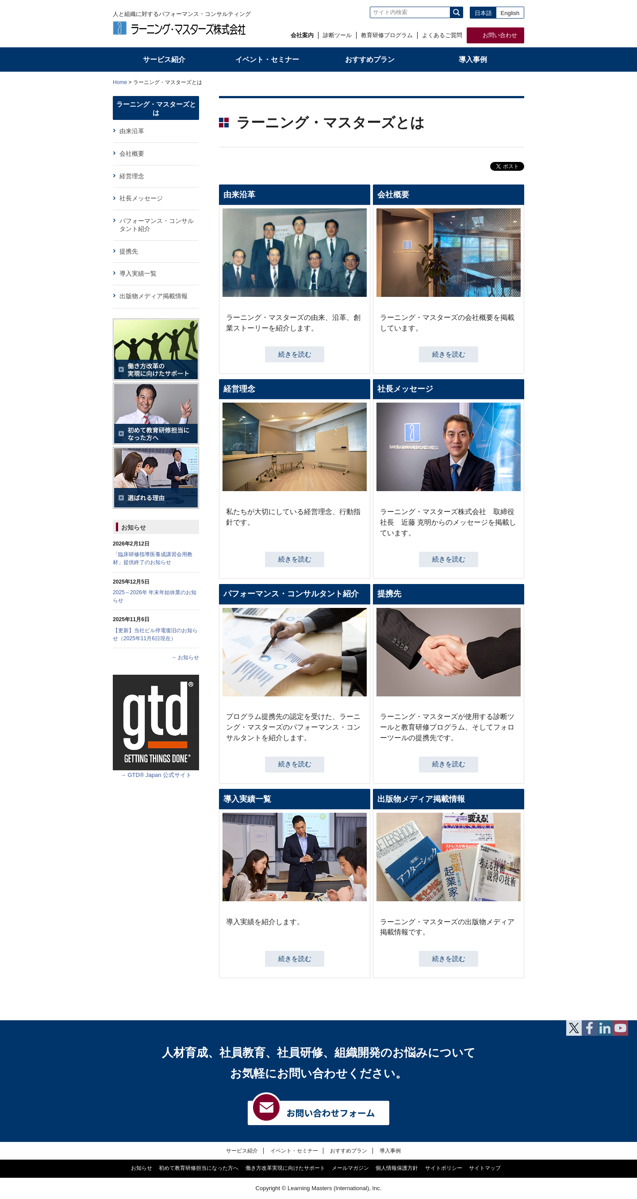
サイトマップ (485, 1168)
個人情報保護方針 (397, 1168)
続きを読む (294, 354)
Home (120, 82)
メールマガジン (350, 1168)
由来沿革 (239, 194)
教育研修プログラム (387, 35)
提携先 (389, 593)
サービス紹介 (242, 1150)
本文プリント (507, 81)
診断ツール (337, 35)
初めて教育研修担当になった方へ (198, 1168)
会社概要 (393, 194)
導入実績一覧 (247, 799)
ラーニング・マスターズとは (156, 108)
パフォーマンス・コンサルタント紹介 (291, 593)
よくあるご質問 (442, 35)
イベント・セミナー (294, 1150)
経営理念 (239, 388)
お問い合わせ (500, 35)
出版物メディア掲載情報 (421, 799)
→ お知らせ (185, 657)
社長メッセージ (405, 388)
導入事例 (390, 1150)
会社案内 (302, 35)
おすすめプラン (348, 1150)
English (510, 13)
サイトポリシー (443, 1168)
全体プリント (473, 81)
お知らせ (133, 527)
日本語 (483, 13)
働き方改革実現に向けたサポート (285, 1168)
